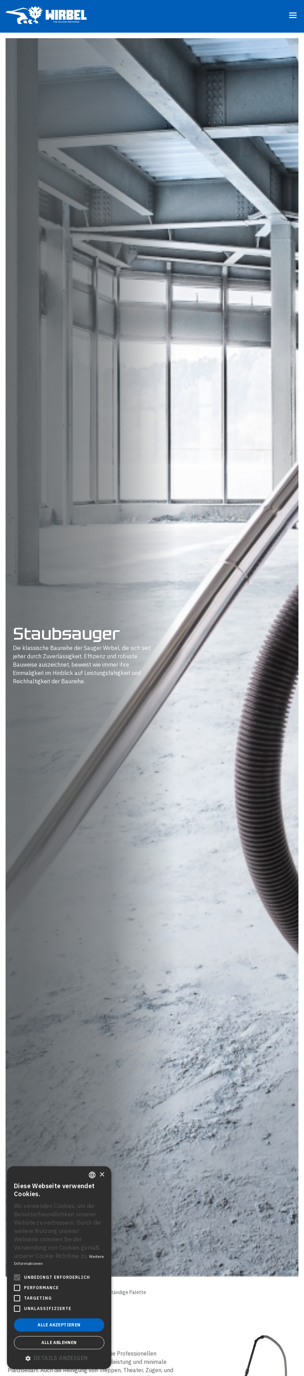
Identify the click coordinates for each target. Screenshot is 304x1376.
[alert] (59, 1267)
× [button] (101, 1174)
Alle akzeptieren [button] (59, 1324)
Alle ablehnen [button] (59, 1342)
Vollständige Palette (123, 1292)
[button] (59, 1358)
